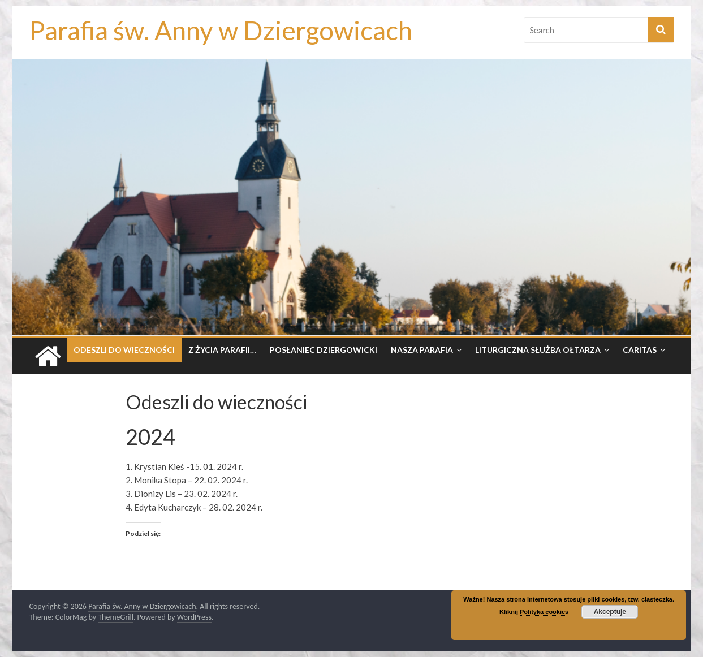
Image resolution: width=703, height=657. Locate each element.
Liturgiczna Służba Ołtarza (538, 350)
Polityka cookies (544, 611)
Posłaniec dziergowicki (323, 350)
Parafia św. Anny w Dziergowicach (220, 30)
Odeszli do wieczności (124, 350)
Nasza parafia (422, 350)
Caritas (640, 350)
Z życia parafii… (222, 350)
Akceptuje (610, 612)
